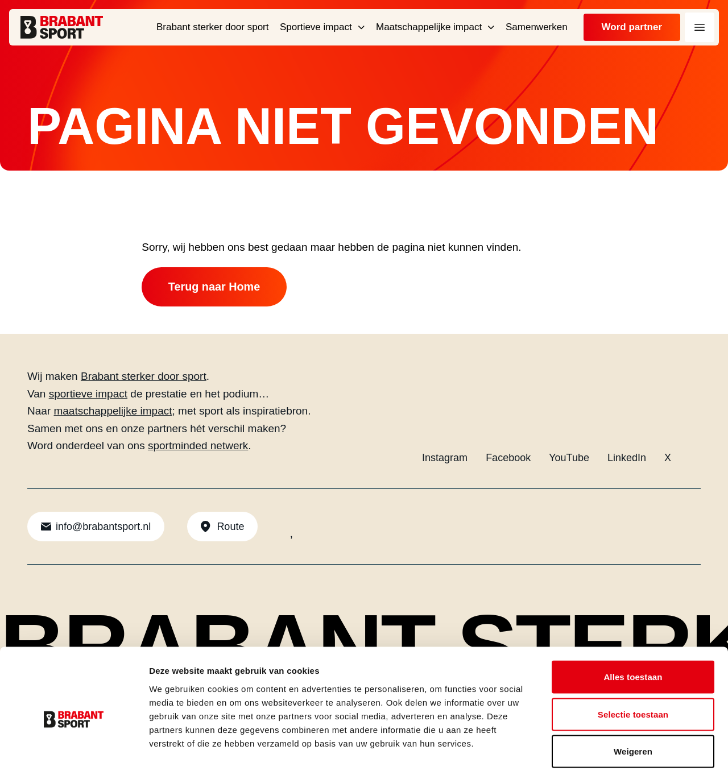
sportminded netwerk (198, 446)
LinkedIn (626, 458)
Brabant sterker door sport (143, 377)
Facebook (508, 458)
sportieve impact (88, 394)
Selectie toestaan (633, 663)
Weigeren (633, 700)
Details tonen (615, 752)
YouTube (569, 458)
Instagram (445, 458)
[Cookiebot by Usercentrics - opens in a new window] (73, 752)
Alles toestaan (632, 626)
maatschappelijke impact (112, 411)
